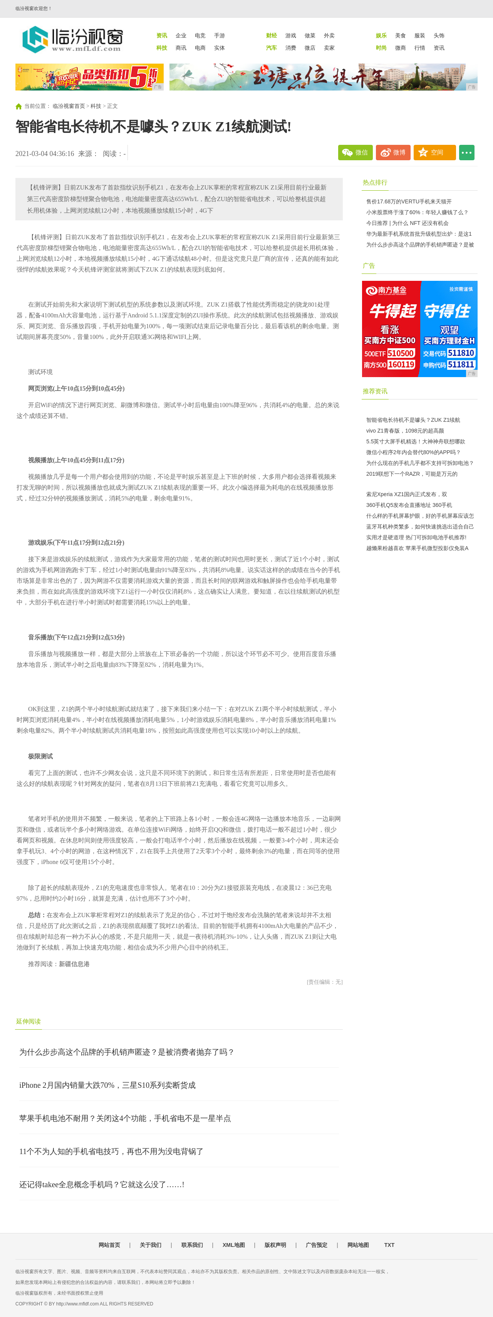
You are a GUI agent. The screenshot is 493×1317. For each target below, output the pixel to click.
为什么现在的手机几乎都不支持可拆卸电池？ (420, 463)
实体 (219, 48)
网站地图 (358, 1245)
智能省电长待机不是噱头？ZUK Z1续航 (413, 420)
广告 (369, 265)
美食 (400, 35)
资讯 (439, 48)
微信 (361, 152)
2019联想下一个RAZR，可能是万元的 (412, 474)
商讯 (181, 48)
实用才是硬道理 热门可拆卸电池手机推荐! (416, 537)
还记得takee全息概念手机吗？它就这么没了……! (101, 1184)
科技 (96, 106)
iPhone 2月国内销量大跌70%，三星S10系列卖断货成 (107, 1085)
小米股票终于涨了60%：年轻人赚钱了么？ (417, 212)
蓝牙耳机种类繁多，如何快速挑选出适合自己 (420, 526)
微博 (399, 152)
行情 (419, 48)
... (467, 152)
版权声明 (275, 1245)
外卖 (329, 35)
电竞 (200, 35)
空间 (437, 152)
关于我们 (150, 1245)
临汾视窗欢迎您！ (33, 8)
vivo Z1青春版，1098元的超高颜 (405, 431)
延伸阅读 (28, 1021)
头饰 (439, 35)
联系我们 (192, 1245)
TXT (389, 1245)
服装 (419, 35)
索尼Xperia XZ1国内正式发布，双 (406, 494)
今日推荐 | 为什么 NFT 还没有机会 (407, 223)
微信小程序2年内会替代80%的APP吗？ (413, 452)
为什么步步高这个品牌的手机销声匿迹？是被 (420, 245)
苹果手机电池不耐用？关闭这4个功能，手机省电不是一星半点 (125, 1118)
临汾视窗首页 (69, 106)
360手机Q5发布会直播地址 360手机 (409, 505)
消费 (290, 48)
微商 (400, 48)
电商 (200, 48)
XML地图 (234, 1245)
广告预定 (316, 1245)
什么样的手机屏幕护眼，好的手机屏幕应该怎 (420, 516)
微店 (310, 48)
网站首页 (109, 1245)
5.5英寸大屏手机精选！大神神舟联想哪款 (415, 441)
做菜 (310, 35)
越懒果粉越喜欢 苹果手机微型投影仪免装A (417, 548)
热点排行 (375, 182)
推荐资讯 (375, 391)
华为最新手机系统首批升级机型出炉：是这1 (419, 234)
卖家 (329, 48)
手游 (219, 35)
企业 (181, 35)
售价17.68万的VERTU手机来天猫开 (409, 201)
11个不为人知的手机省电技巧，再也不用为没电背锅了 (111, 1151)
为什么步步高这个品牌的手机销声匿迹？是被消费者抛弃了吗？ (127, 1052)
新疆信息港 (74, 964)
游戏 (290, 35)
